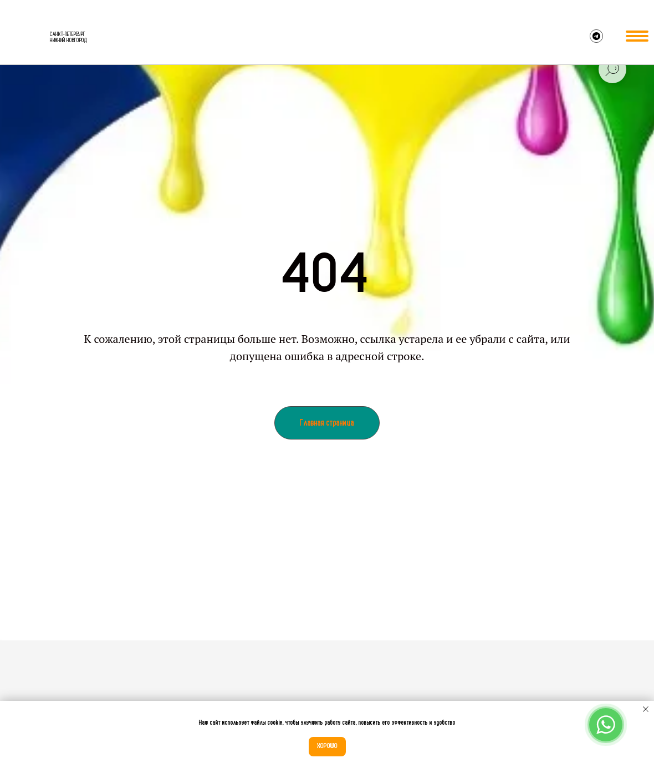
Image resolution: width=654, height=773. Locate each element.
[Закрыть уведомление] (645, 709)
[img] (25, 38)
